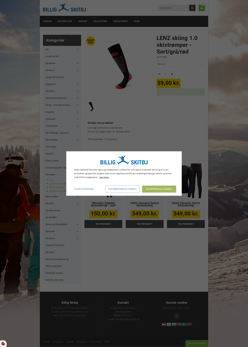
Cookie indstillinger (84, 189)
